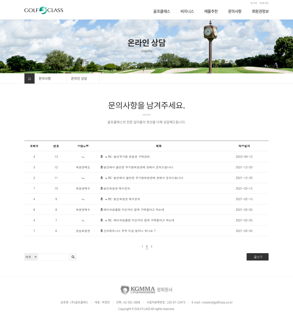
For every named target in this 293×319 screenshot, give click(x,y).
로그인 (253, 2)
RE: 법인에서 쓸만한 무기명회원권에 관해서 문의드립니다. (146, 178)
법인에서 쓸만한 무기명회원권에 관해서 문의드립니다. (139, 167)
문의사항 (45, 78)
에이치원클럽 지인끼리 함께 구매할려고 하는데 (134, 210)
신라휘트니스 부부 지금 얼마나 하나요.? (130, 231)
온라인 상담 (79, 78)
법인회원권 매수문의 (117, 188)
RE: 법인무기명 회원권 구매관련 (129, 157)
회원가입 (264, 2)
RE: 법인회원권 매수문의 (124, 199)
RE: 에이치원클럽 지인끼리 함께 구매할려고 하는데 (141, 220)
